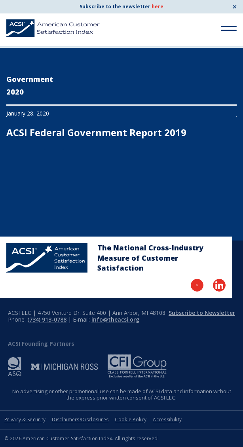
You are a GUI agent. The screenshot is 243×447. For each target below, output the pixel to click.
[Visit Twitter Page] (197, 285)
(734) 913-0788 (46, 319)
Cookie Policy (130, 419)
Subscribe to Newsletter (202, 312)
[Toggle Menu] (229, 28)
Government (29, 79)
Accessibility (167, 419)
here (157, 6)
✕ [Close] (234, 6)
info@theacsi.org (115, 319)
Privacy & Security (25, 419)
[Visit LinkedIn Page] (219, 285)
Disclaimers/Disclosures (80, 419)
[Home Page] (46, 258)
